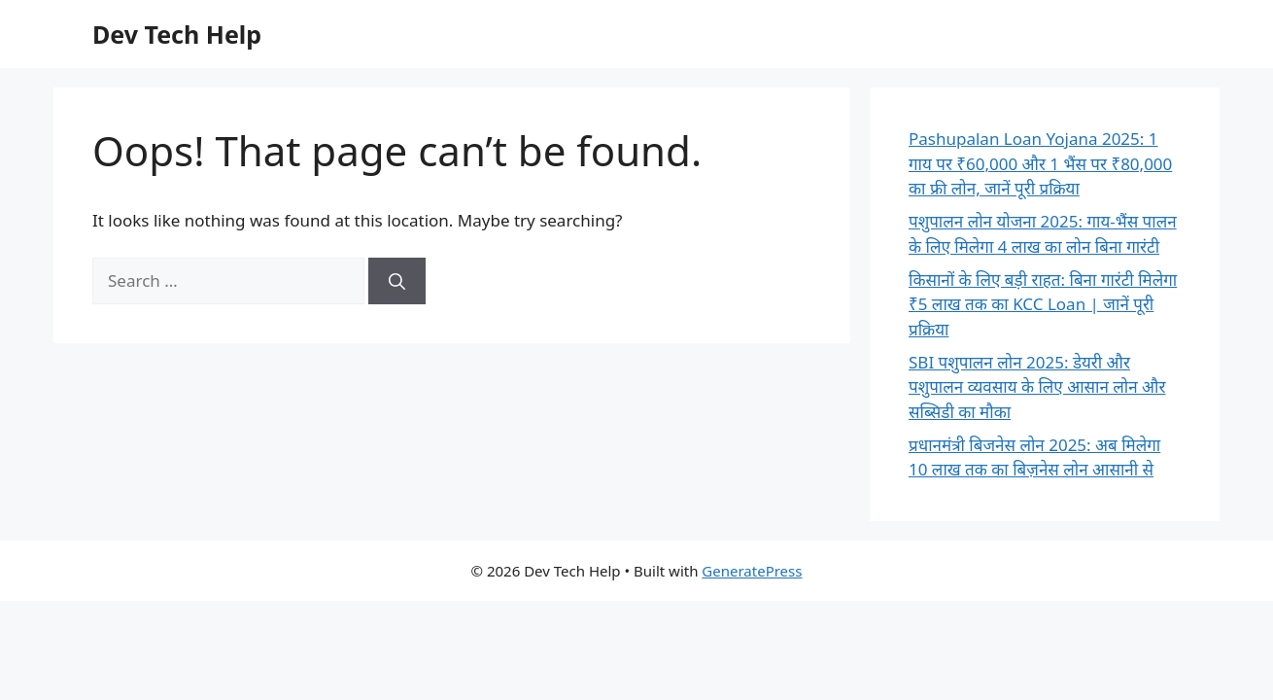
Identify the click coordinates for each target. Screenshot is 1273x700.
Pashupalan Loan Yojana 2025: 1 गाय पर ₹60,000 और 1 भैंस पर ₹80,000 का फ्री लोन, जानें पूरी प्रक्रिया (1040, 163)
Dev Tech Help (176, 34)
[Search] (397, 281)
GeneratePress (752, 570)
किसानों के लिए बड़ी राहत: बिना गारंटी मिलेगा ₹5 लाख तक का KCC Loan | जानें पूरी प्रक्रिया (1043, 304)
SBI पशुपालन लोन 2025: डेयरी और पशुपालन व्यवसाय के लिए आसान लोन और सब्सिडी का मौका (1037, 387)
